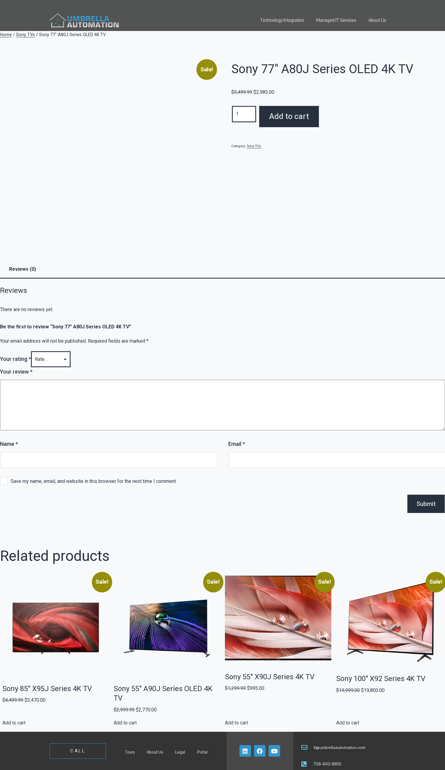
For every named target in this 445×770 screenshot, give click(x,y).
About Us (377, 20)
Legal (180, 752)
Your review (16, 371)
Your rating (15, 359)
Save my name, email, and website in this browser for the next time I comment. (94, 481)
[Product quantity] (244, 114)
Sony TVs (25, 34)
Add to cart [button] (13, 723)
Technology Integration (282, 20)
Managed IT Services (336, 20)
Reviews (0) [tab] (22, 269)
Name (9, 444)
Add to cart (289, 116)
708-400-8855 (327, 764)
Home (6, 34)
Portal (202, 752)
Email (236, 444)
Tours (130, 752)
